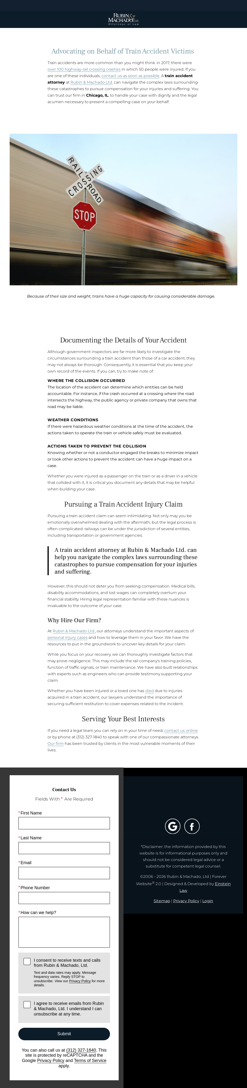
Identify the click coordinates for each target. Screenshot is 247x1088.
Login (207, 901)
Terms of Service (90, 1060)
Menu (29, 5)
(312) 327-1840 (81, 1050)
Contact (214, 5)
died (149, 690)
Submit (64, 1034)
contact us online (181, 730)
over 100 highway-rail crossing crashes (84, 69)
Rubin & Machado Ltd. (91, 82)
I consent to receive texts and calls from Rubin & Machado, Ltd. (69, 973)
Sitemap (162, 901)
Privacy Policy (80, 981)
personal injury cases (68, 637)
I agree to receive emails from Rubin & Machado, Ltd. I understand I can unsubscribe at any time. (69, 1008)
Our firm (56, 743)
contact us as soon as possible (130, 75)
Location (92, 5)
